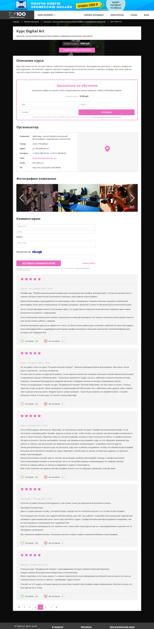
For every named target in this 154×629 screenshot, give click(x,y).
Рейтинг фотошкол (94, 15)
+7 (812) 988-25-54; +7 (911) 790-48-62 (49, 153)
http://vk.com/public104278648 (47, 167)
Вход (146, 15)
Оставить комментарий (38, 263)
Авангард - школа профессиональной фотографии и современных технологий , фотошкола (54, 36)
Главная (16, 21)
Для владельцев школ (122, 626)
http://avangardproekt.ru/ (44, 158)
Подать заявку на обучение (77, 50)
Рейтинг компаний (31, 21)
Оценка (19, 237)
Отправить (106, 112)
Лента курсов (117, 15)
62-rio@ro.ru (38, 163)
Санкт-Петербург (47, 15)
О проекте (57, 626)
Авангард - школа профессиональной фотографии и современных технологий (75, 21)
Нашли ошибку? (89, 263)
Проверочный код (23, 252)
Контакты (86, 626)
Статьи (133, 15)
